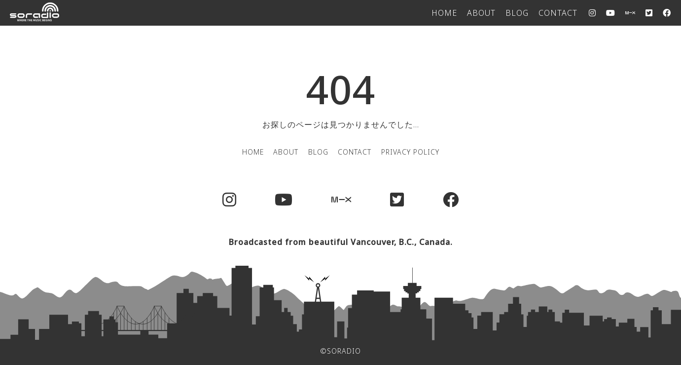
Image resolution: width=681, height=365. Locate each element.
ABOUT (481, 12)
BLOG (517, 12)
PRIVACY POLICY (410, 152)
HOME (444, 12)
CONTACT (557, 12)
